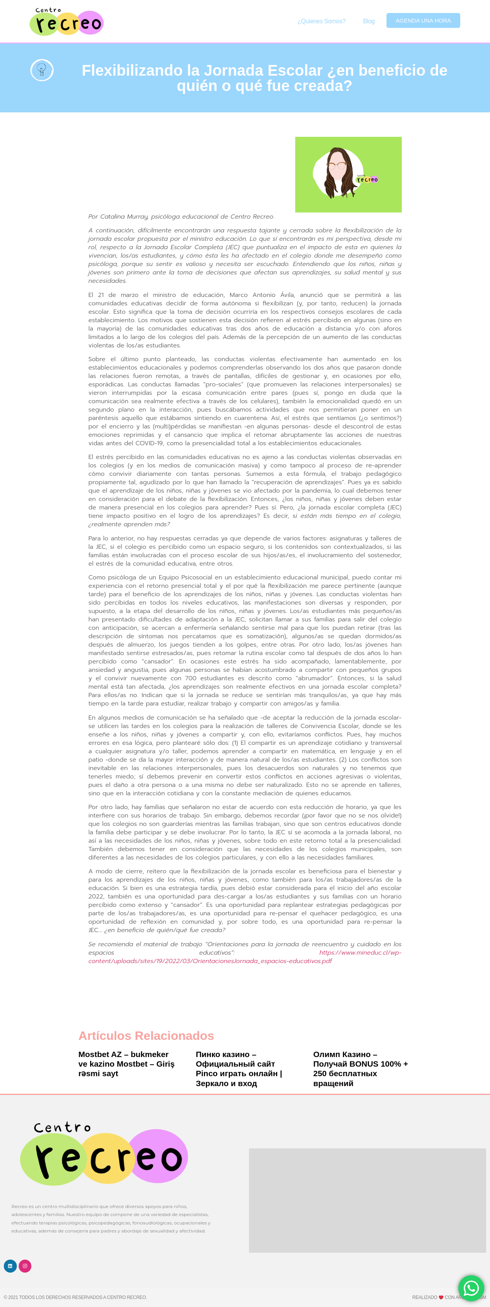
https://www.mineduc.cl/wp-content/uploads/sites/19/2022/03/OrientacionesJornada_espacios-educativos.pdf (245, 957)
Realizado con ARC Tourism (449, 1297)
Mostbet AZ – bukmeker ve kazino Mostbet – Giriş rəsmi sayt (126, 1064)
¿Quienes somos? (322, 21)
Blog (369, 21)
